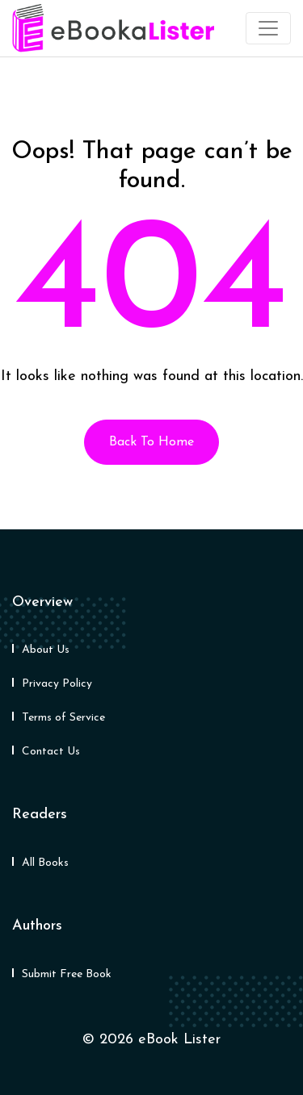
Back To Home (151, 442)
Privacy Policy (57, 684)
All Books (45, 863)
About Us (45, 650)
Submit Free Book (67, 974)
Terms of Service (63, 718)
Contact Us (51, 752)
